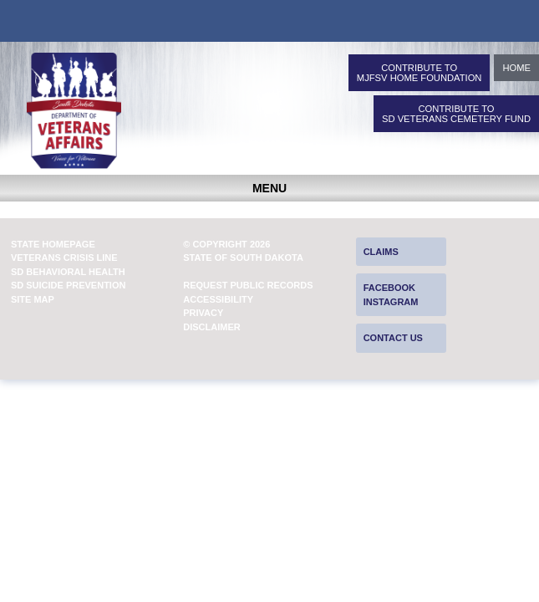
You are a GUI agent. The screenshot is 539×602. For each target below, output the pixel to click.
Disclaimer (211, 327)
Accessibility (218, 299)
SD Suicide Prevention (68, 285)
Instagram (391, 302)
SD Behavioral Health (68, 272)
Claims (381, 252)
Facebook (389, 288)
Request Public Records (248, 285)
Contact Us (393, 338)
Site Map (32, 299)
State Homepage (53, 244)
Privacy (203, 313)
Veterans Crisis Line (64, 258)
